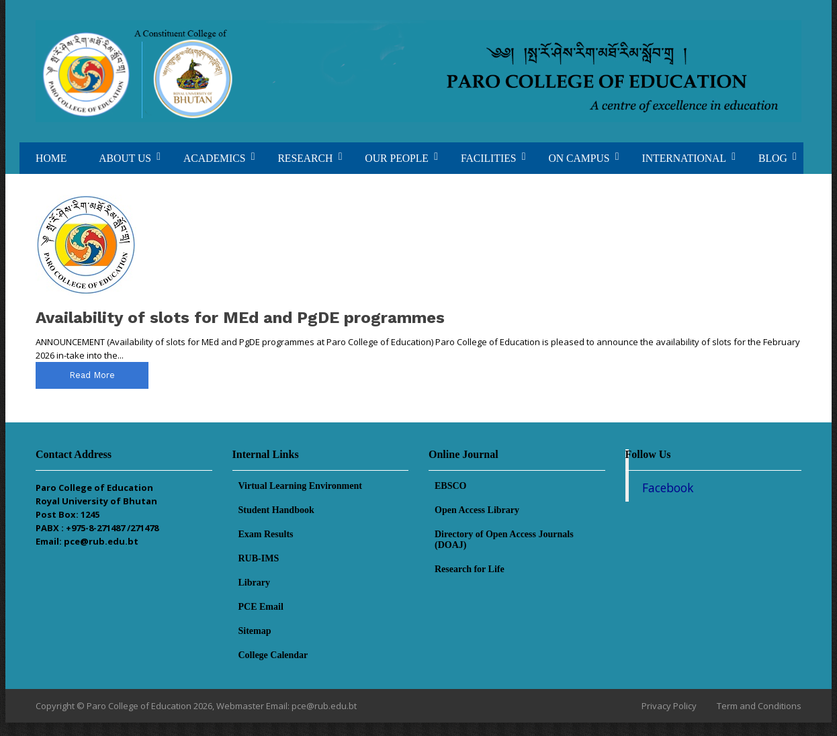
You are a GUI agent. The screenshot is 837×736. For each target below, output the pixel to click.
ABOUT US (125, 158)
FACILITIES (489, 158)
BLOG (772, 158)
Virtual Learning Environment (300, 486)
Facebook (667, 487)
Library (254, 583)
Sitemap (254, 631)
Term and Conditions (759, 706)
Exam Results (266, 534)
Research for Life (469, 569)
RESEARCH (305, 158)
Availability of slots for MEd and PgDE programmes (240, 317)
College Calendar (273, 655)
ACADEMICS (214, 158)
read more (92, 375)
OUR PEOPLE (397, 158)
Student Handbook (276, 510)
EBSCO (450, 486)
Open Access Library (477, 510)
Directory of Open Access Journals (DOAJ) (504, 539)
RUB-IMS (258, 558)
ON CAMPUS (578, 158)
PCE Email (260, 607)
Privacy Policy (669, 706)
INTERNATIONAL (684, 158)
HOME (51, 158)
